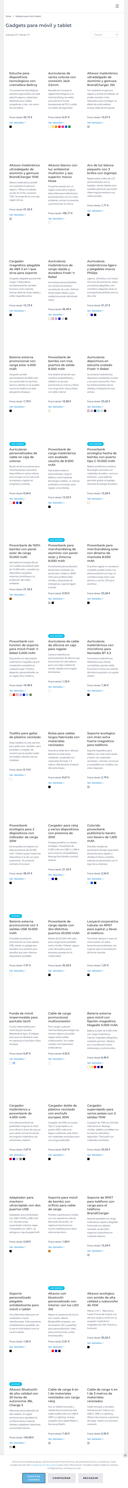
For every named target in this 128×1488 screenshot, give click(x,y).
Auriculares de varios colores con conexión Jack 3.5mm (62, 87)
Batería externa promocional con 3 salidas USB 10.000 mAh (23, 1011)
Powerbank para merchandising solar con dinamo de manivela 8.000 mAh (102, 603)
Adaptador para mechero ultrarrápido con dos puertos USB (24, 1312)
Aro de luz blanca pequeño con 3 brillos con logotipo (102, 186)
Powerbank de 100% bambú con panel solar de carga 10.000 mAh (24, 601)
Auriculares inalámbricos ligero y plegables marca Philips (102, 292)
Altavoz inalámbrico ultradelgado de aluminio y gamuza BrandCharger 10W (24, 188)
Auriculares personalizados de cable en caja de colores (23, 497)
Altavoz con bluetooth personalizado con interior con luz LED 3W (63, 1418)
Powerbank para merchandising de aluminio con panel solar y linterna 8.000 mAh (63, 603)
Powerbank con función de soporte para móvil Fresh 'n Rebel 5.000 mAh (23, 706)
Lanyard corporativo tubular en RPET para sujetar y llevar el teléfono (102, 1011)
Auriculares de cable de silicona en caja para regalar (63, 704)
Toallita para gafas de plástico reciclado (25, 802)
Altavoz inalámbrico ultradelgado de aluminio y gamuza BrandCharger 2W (102, 87)
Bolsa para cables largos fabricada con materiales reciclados (64, 806)
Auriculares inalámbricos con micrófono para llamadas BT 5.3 (100, 706)
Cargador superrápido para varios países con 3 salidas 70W (101, 1212)
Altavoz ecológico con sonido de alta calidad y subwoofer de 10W (102, 1416)
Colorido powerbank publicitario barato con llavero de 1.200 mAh (102, 908)
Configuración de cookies (44, 1465)
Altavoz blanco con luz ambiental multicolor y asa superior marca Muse (62, 190)
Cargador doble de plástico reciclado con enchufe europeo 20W (62, 1212)
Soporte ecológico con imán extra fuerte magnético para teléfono (101, 806)
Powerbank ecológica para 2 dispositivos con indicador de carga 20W (23, 908)
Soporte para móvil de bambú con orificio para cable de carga (63, 1312)
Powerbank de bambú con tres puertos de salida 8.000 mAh (61, 396)
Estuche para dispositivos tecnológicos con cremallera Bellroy (23, 87)
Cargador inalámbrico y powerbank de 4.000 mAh (20, 1212)
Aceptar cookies (34, 1478)
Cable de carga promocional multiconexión (59, 1109)
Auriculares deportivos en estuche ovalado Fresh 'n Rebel (99, 396)
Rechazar (90, 1478)
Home (8, 16)
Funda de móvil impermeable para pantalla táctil (23, 1109)
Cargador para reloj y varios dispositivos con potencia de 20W (63, 906)
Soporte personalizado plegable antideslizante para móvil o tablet (24, 1418)
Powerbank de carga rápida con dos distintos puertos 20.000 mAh (64, 1011)
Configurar (62, 1478)
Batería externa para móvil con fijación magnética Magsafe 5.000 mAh (102, 1111)
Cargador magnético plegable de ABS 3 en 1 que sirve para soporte (24, 292)
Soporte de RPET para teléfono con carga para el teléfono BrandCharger (100, 1314)
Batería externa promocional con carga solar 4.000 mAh (22, 396)
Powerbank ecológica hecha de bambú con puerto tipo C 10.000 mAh (102, 497)
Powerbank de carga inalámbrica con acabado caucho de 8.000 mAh (62, 499)
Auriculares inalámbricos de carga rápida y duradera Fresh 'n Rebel (61, 294)
